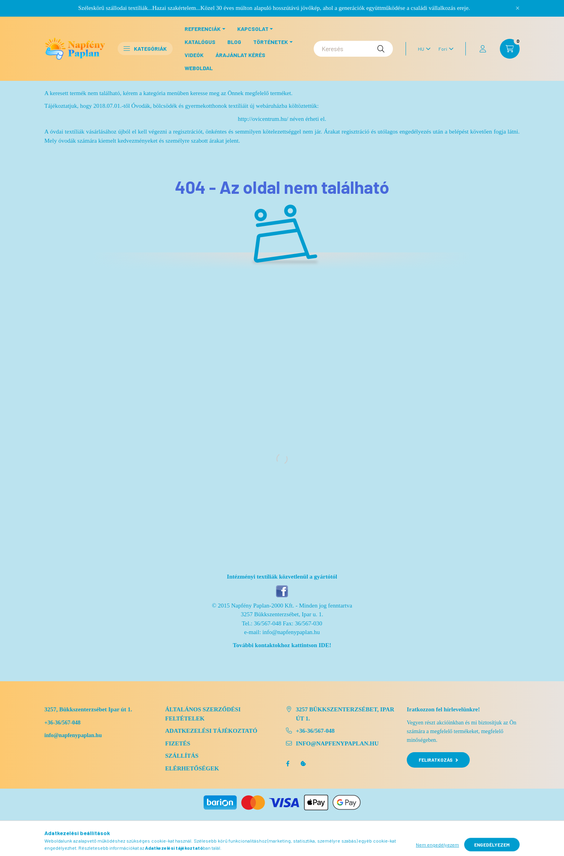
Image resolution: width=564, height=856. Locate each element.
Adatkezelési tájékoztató (211, 731)
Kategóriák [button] (145, 48)
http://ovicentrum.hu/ (263, 119)
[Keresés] (353, 49)
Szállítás (181, 756)
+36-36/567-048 (62, 723)
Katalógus (200, 41)
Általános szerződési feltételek (203, 714)
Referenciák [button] (203, 28)
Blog (234, 41)
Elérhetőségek (192, 768)
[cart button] (510, 49)
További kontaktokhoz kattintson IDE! (282, 645)
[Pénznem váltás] (443, 48)
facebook (287, 764)
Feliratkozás (438, 759)
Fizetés (177, 743)
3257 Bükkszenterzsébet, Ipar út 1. (345, 714)
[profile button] (483, 49)
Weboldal (199, 68)
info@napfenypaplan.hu (291, 632)
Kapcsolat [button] (253, 28)
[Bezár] (518, 8)
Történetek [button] (270, 41)
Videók (194, 55)
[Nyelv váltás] (422, 48)
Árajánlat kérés (240, 55)
